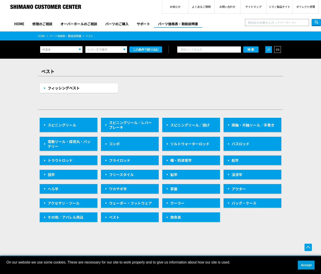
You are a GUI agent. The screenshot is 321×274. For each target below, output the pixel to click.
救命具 (175, 217)
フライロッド (119, 160)
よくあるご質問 (201, 6)
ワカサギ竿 (118, 188)
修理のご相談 (42, 23)
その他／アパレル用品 (65, 217)
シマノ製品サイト (279, 6)
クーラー (177, 203)
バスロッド (240, 143)
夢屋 (173, 188)
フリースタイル (121, 174)
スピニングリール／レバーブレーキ (130, 125)
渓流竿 (237, 174)
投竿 (51, 174)
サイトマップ (253, 6)
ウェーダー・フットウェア (130, 203)
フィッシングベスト (64, 88)
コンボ (114, 143)
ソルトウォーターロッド (190, 143)
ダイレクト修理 (305, 6)
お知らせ (175, 6)
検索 (251, 49)
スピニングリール (62, 125)
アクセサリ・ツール (64, 203)
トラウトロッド (60, 160)
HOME (19, 23)
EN (277, 49)
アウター (239, 188)
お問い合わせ (227, 6)
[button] (7, 268)
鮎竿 (173, 174)
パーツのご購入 (117, 23)
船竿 (235, 160)
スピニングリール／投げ (190, 125)
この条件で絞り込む (146, 49)
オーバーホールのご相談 (78, 23)
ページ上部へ (308, 247)
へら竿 (53, 188)
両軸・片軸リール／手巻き (253, 125)
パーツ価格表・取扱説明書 (178, 23)
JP (268, 49)
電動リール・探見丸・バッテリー (69, 144)
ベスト (114, 217)
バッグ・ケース (244, 203)
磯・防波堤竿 (181, 160)
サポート (143, 23)
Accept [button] (306, 265)
